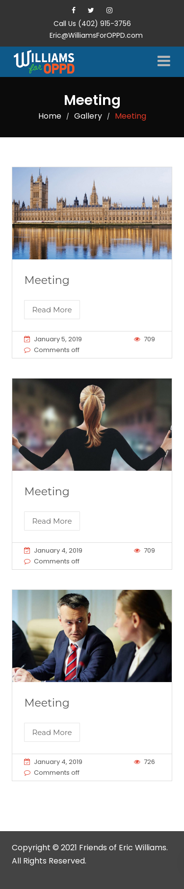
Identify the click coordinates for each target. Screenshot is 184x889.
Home (49, 116)
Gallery (88, 116)
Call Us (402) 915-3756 (92, 23)
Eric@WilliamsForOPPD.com (96, 35)
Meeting (46, 280)
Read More (52, 309)
